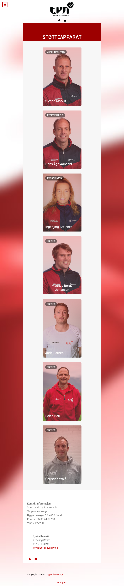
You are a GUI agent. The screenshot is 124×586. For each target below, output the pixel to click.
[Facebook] (58, 20)
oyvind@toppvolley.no (45, 547)
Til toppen (62, 582)
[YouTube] (65, 20)
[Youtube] (35, 559)
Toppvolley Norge (54, 574)
